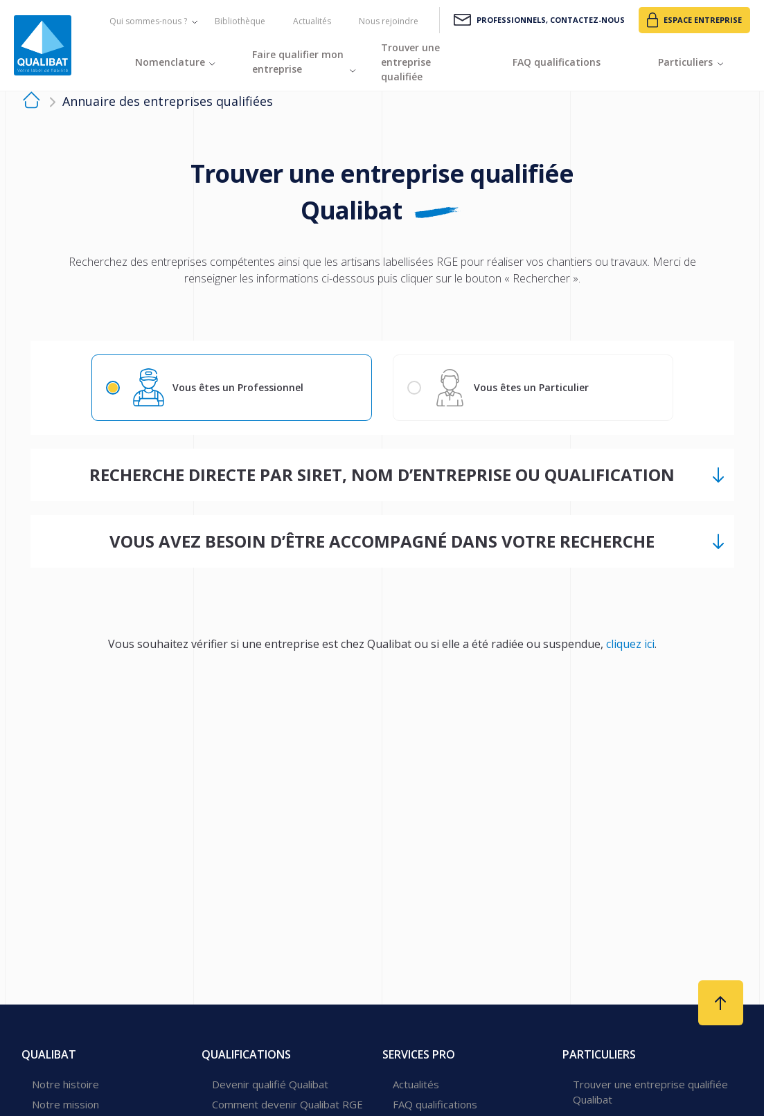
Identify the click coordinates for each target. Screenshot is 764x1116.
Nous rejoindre (388, 21)
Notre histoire (65, 1084)
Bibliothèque (240, 21)
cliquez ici (630, 644)
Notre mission (65, 1104)
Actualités (312, 21)
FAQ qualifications (435, 1104)
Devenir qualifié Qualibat (270, 1084)
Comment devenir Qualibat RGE (287, 1104)
